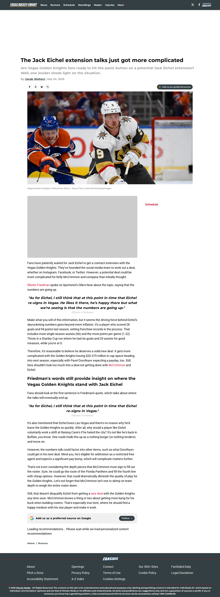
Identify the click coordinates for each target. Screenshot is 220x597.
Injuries (109, 4)
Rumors (55, 4)
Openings (78, 566)
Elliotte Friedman (38, 285)
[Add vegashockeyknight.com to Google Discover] (175, 86)
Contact (108, 566)
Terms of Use (112, 573)
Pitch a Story (35, 573)
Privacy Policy (81, 573)
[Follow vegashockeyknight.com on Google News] (127, 518)
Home (31, 543)
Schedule (69, 4)
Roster (98, 4)
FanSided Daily (181, 566)
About (31, 566)
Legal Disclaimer (182, 573)
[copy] (47, 86)
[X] (192, 4)
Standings (84, 4)
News (43, 4)
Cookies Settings (114, 579)
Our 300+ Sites (148, 566)
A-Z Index (78, 579)
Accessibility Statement (42, 579)
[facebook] (199, 4)
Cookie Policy (147, 573)
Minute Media (23, 588)
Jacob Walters (35, 79)
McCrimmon (117, 365)
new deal (97, 493)
